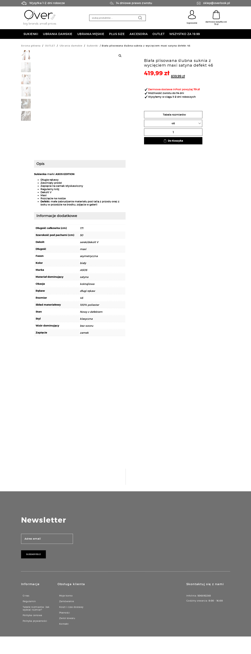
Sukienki (92, 45)
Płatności (64, 630)
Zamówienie (66, 618)
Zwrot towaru (67, 635)
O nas (26, 613)
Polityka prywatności (35, 638)
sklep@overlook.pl (216, 3)
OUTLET (50, 45)
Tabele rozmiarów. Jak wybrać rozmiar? (36, 626)
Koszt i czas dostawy (71, 624)
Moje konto (66, 613)
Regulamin (29, 618)
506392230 (204, 613)
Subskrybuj (33, 571)
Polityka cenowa (32, 632)
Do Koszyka (173, 140)
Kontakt (64, 641)
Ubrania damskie (71, 45)
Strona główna (31, 45)
